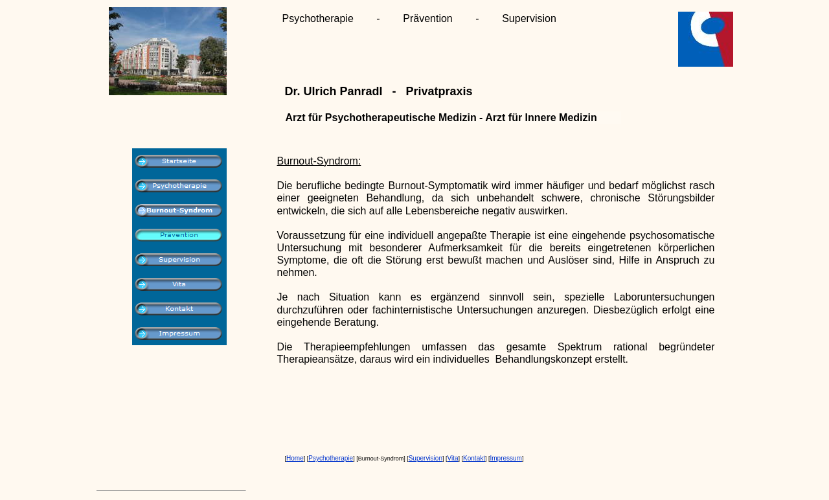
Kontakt (474, 458)
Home (295, 458)
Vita (452, 458)
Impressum (506, 458)
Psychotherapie (330, 458)
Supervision (425, 458)
